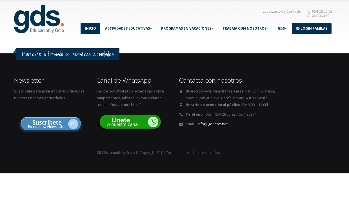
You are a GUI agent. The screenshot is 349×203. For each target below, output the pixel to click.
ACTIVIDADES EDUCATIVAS (128, 28)
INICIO (90, 28)
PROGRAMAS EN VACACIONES (187, 28)
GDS (282, 28)
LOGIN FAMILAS (311, 28)
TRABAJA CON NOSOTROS (246, 28)
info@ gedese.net (212, 124)
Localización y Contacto (282, 11)
